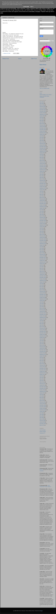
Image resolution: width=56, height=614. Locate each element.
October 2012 (42, 352)
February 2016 (42, 291)
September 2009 (43, 409)
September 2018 (43, 243)
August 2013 (42, 337)
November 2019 (43, 222)
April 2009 (42, 417)
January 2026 (42, 108)
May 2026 (41, 101)
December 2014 (43, 312)
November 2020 (43, 203)
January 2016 (42, 292)
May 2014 (41, 323)
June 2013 (42, 340)
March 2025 (42, 123)
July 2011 (41, 375)
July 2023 (41, 154)
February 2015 (42, 309)
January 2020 (42, 218)
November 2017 (43, 258)
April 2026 (42, 103)
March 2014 (42, 326)
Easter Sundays (43, 431)
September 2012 (43, 354)
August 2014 (42, 319)
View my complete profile (44, 88)
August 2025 (42, 115)
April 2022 (42, 177)
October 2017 (42, 260)
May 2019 (41, 231)
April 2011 (42, 380)
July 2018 (41, 246)
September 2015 (43, 298)
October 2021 (42, 186)
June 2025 (42, 118)
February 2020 (42, 217)
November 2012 (43, 351)
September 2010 (43, 391)
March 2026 (42, 105)
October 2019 (42, 223)
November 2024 (43, 129)
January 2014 (42, 329)
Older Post (34, 58)
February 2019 (42, 235)
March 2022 (42, 178)
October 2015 (42, 297)
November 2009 (43, 406)
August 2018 (42, 245)
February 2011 (42, 383)
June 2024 (42, 137)
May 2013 (41, 342)
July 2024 (41, 135)
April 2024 (42, 140)
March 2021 (42, 197)
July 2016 (41, 283)
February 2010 (42, 402)
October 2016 (42, 278)
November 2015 (43, 295)
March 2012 (42, 363)
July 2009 (41, 412)
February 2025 (42, 125)
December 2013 (43, 331)
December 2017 (43, 257)
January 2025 (42, 126)
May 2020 (41, 212)
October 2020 (42, 205)
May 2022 (41, 175)
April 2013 (42, 343)
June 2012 (42, 359)
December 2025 (43, 109)
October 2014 (42, 315)
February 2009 (42, 420)
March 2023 (42, 160)
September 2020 (43, 206)
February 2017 (42, 272)
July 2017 (41, 265)
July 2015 (41, 302)
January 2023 (42, 163)
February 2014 (42, 328)
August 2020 (42, 208)
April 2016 (42, 288)
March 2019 (42, 234)
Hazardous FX (42, 433)
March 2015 (42, 308)
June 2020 (42, 211)
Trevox (48, 69)
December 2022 (43, 165)
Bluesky (41, 469)
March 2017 (42, 271)
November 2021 (43, 185)
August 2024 (42, 134)
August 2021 (42, 189)
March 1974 (42, 425)
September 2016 (43, 280)
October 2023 (42, 149)
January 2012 (42, 366)
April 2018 (42, 251)
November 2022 (43, 166)
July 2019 (41, 228)
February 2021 (42, 198)
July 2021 (41, 191)
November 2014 (43, 314)
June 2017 (42, 266)
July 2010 (41, 394)
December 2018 (43, 238)
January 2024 (42, 145)
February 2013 (42, 346)
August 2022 (42, 171)
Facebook (41, 470)
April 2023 (42, 158)
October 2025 (42, 112)
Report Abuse (43, 64)
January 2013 (42, 348)
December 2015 (43, 294)
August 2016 (42, 282)
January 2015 (42, 311)
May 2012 (41, 360)
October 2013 (42, 334)
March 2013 (42, 345)
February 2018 (42, 254)
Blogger (41, 610)
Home (20, 58)
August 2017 (42, 263)
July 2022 (41, 172)
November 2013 (43, 332)
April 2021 (42, 195)
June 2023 (42, 155)
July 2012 (41, 357)
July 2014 (41, 320)
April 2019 (42, 232)
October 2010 (42, 389)
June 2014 (42, 322)
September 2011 (43, 372)
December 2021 (43, 183)
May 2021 (41, 194)
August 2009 (42, 411)
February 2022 (42, 180)
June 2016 (42, 285)
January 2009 (42, 422)
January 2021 (42, 200)
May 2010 (41, 397)
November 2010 (43, 388)
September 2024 (43, 132)
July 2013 (41, 339)
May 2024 (41, 138)
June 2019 (42, 229)
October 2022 (42, 168)
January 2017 (42, 274)
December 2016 (43, 275)
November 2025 (43, 111)
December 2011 (43, 368)
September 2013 (43, 335)
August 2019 (42, 226)
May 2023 (41, 157)
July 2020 (41, 209)
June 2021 (42, 192)
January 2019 (42, 237)
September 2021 (43, 188)
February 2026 (42, 106)
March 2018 (42, 252)
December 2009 (43, 405)
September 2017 (43, 262)
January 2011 (42, 385)
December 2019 (43, 220)
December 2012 (43, 349)
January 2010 (42, 403)
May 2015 (41, 305)
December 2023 (43, 146)
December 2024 (43, 128)
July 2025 (41, 117)
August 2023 (42, 152)
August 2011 (42, 374)
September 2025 (43, 114)
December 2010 (43, 386)
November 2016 (43, 277)
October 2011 (42, 371)
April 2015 (42, 306)
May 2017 (41, 268)
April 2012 (42, 362)
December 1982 (43, 423)
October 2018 (42, 242)
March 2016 (42, 289)
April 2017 (42, 269)
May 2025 (41, 120)
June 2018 (42, 248)
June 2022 (42, 174)
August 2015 (42, 300)
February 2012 (42, 365)
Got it (31, 6)
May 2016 (41, 286)
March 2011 (42, 382)
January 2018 (42, 255)
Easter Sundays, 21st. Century (45, 94)
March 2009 (42, 419)
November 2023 (43, 148)
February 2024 (42, 143)
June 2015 (42, 303)
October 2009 (42, 408)
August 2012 (42, 355)
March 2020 (42, 215)
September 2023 (43, 151)
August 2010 (42, 392)
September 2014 (43, 317)
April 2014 (42, 325)
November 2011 (43, 369)
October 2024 (42, 131)
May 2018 (41, 249)
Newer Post (6, 58)
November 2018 (43, 240)
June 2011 (42, 377)
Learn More (26, 6)
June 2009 (42, 414)
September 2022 (43, 169)
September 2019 (43, 225)
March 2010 (42, 400)
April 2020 (42, 214)
